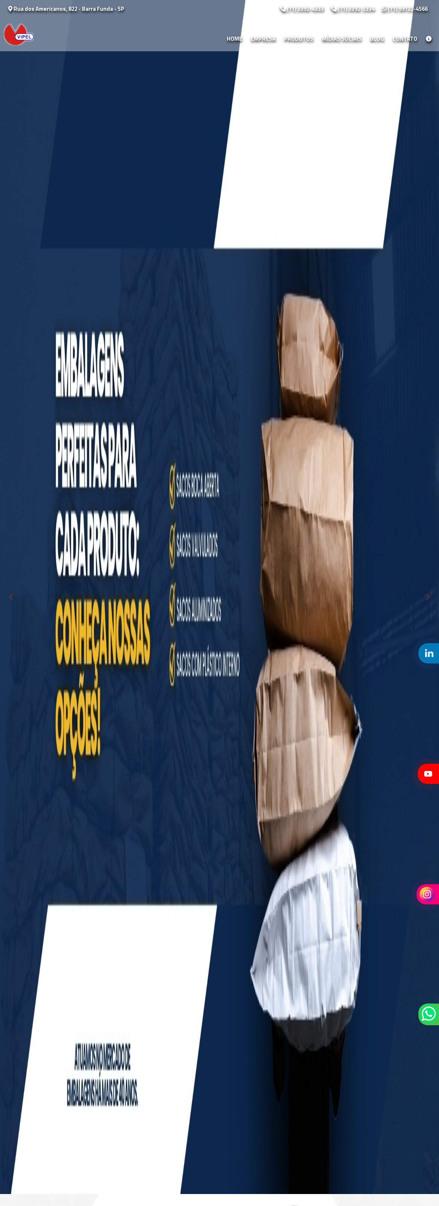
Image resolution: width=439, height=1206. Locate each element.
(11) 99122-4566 (405, 8)
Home (234, 38)
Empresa (263, 38)
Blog (377, 38)
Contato (405, 38)
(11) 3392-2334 (353, 8)
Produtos (298, 38)
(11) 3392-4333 (302, 8)
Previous (11, 596)
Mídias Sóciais (342, 38)
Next (428, 596)
